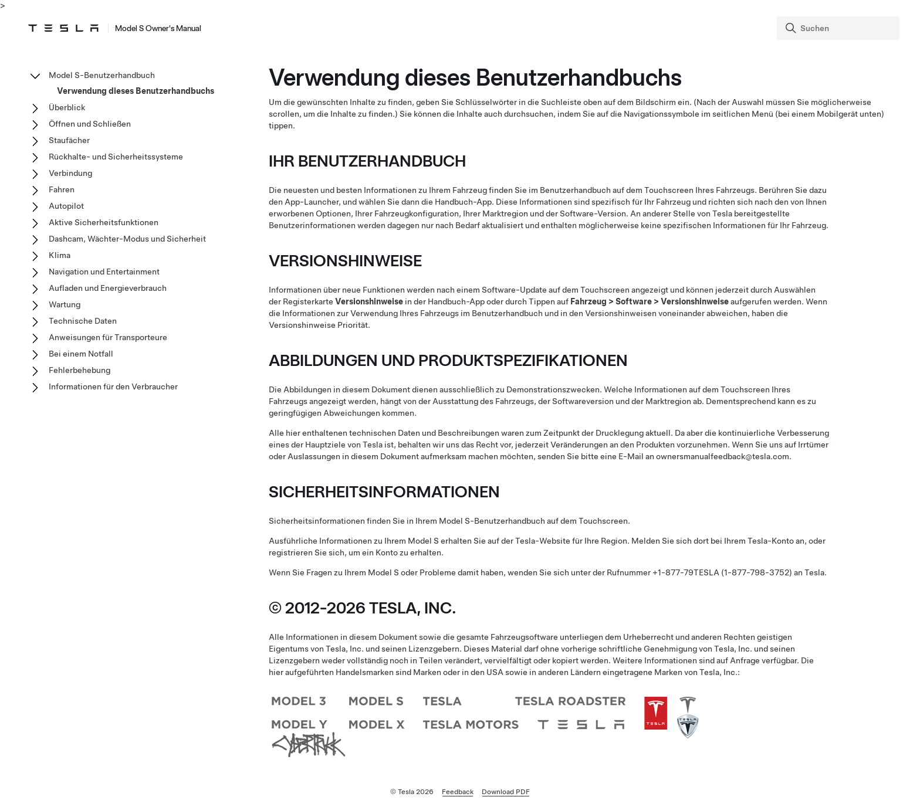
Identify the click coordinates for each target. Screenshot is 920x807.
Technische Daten (83, 320)
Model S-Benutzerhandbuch (102, 75)
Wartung (64, 304)
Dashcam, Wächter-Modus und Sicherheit (127, 238)
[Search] (839, 28)
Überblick (67, 107)
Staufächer (69, 140)
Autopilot (66, 206)
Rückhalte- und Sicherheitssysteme (116, 156)
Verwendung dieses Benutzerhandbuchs (135, 91)
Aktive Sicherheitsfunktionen (103, 222)
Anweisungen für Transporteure (108, 337)
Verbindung (70, 173)
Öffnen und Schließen (90, 123)
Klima (59, 255)
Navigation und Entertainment (104, 271)
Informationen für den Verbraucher (113, 386)
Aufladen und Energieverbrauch (108, 288)
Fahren (62, 189)
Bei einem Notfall (81, 353)
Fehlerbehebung (79, 370)
